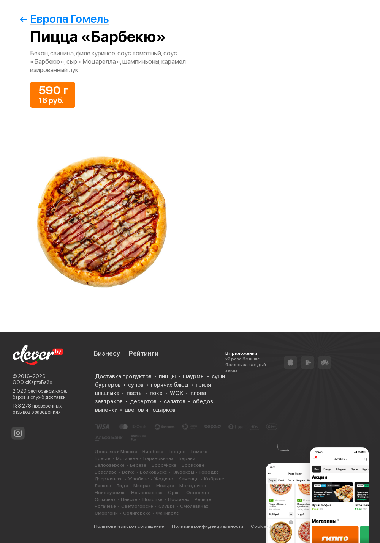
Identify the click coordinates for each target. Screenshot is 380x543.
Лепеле (103, 485)
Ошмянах (105, 499)
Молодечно (192, 485)
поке (156, 393)
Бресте (103, 458)
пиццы (167, 376)
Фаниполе (167, 513)
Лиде (122, 485)
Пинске (129, 499)
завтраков (109, 401)
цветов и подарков (150, 409)
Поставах (178, 499)
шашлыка (107, 393)
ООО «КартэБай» (32, 382)
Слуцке (166, 506)
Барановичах (158, 458)
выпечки (106, 409)
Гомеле (199, 451)
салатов (174, 401)
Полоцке (152, 499)
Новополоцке (147, 492)
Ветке (128, 472)
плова (198, 393)
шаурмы (193, 376)
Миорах (142, 485)
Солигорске (136, 513)
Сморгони (106, 513)
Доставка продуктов (123, 376)
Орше (174, 492)
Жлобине (138, 479)
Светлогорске (137, 506)
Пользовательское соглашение (129, 526)
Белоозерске (110, 465)
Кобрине (214, 479)
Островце (197, 492)
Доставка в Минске (116, 451)
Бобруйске (164, 465)
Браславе (106, 472)
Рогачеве (105, 506)
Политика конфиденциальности (207, 526)
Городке (209, 472)
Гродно (177, 451)
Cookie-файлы (267, 526)
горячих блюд (169, 384)
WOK (176, 393)
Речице (203, 499)
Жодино (163, 479)
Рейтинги (143, 353)
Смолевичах (194, 506)
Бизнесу (107, 353)
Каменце (189, 479)
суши (218, 376)
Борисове (193, 465)
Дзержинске (109, 479)
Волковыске (153, 472)
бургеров (108, 384)
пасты (134, 393)
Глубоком (183, 472)
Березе (138, 465)
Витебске (152, 451)
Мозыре (165, 485)
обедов (203, 401)
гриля (203, 384)
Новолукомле (110, 492)
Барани (187, 458)
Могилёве (127, 458)
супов (136, 384)
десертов (143, 401)
